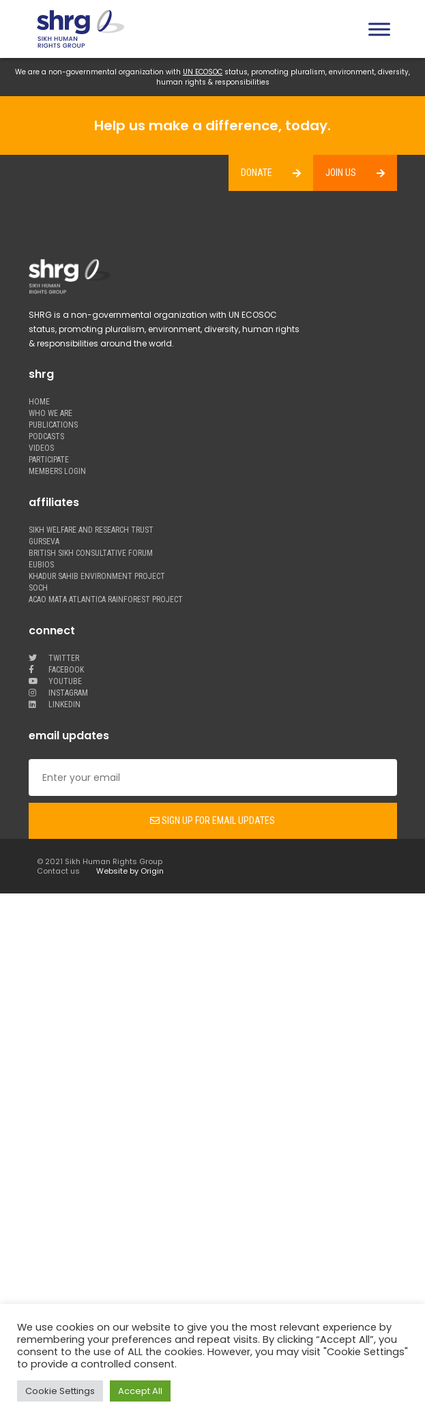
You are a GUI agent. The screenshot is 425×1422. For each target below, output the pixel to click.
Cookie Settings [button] (60, 1390)
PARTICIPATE (49, 460)
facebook (56, 670)
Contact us (58, 871)
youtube (55, 681)
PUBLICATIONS (53, 425)
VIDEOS (41, 448)
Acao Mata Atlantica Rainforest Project (106, 599)
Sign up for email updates (212, 820)
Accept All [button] (140, 1390)
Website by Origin (130, 871)
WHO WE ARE (50, 413)
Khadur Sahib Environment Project (97, 576)
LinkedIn (54, 704)
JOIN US (340, 172)
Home (39, 402)
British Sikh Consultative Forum (91, 553)
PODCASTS (46, 436)
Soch (38, 588)
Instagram (58, 693)
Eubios (41, 565)
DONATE (256, 172)
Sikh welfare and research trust (91, 530)
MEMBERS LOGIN (57, 471)
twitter (54, 658)
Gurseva (44, 541)
